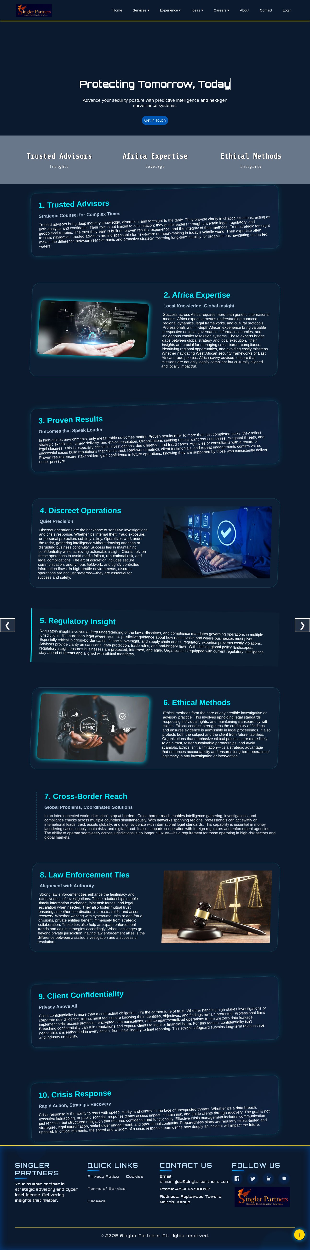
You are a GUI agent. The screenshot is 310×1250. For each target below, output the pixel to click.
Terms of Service (106, 1188)
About (244, 10)
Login (287, 10)
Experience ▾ (170, 10)
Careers (96, 1201)
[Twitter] (253, 1178)
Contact (266, 10)
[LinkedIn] (268, 1178)
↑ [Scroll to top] (299, 1234)
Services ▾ (141, 10)
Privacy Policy (103, 1176)
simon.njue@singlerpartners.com (195, 1181)
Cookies (135, 1176)
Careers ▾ (222, 10)
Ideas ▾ (197, 10)
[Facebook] (237, 1178)
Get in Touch (155, 120)
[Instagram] (284, 1178)
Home (117, 10)
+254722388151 (192, 1189)
